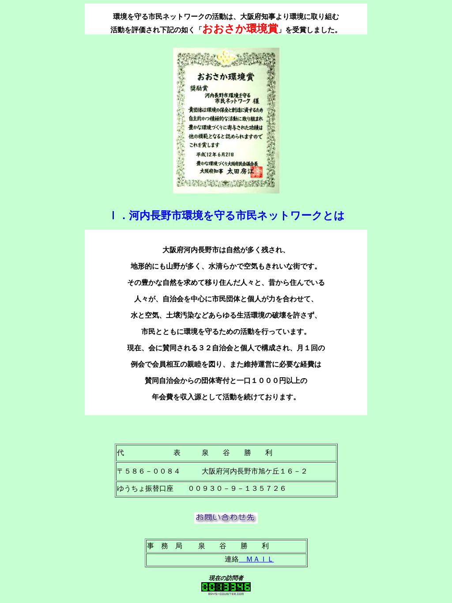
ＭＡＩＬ (256, 559)
